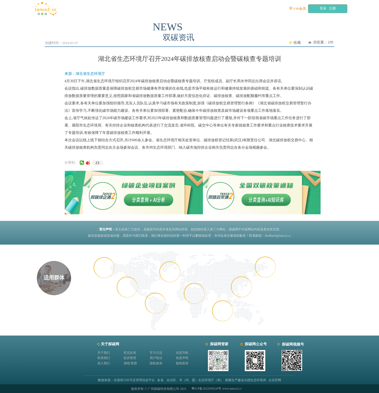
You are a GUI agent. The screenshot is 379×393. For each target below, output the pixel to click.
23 (97, 163)
